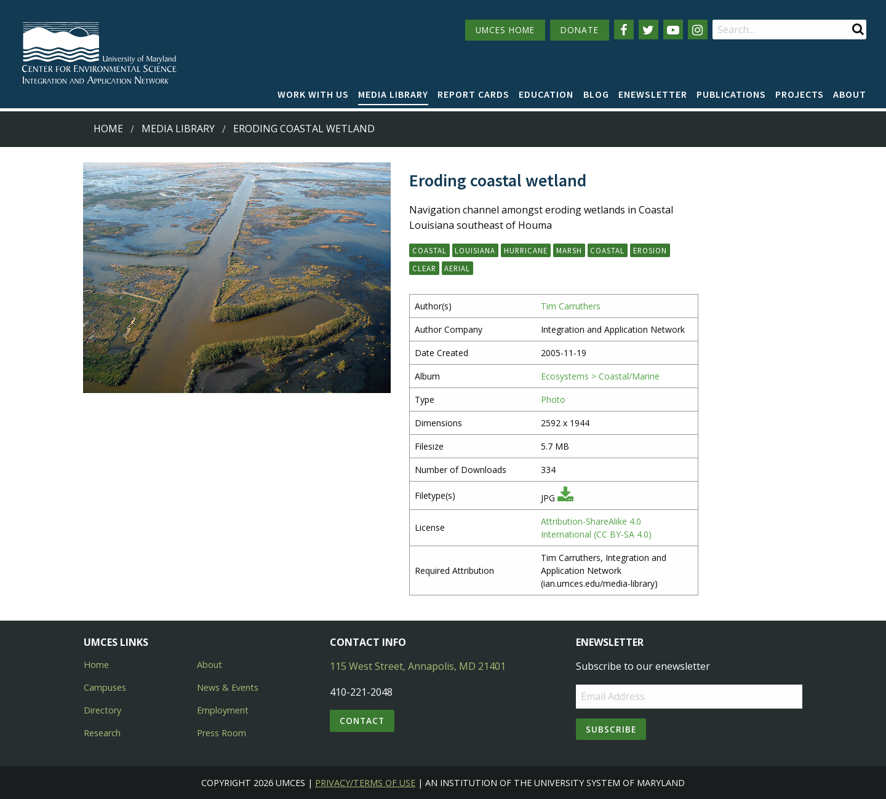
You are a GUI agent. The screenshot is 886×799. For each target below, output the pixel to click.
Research (102, 733)
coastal (607, 250)
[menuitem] (313, 94)
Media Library (393, 94)
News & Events (227, 687)
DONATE (580, 30)
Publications (731, 94)
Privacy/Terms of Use (365, 783)
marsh (569, 250)
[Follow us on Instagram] (698, 29)
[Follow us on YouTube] (673, 29)
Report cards (473, 94)
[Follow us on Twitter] (648, 29)
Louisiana (475, 250)
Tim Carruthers (571, 306)
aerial (457, 268)
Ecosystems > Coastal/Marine (600, 376)
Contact (362, 720)
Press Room (221, 733)
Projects (799, 94)
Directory (102, 710)
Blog (596, 94)
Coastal (429, 250)
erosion (650, 250)
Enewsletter (652, 94)
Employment (223, 710)
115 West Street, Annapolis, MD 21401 (418, 666)
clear (424, 268)
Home (108, 128)
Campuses (105, 687)
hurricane (526, 250)
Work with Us (313, 94)
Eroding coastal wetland (304, 128)
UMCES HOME (505, 30)
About (849, 94)
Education (546, 94)
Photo (553, 399)
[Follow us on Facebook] (624, 29)
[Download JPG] (565, 498)
